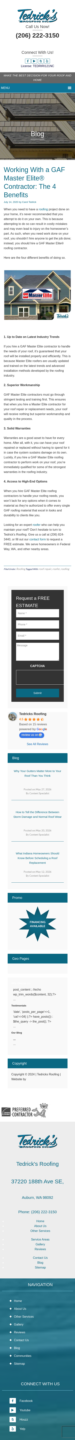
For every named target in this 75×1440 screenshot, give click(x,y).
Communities (22, 1355)
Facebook (21, 1401)
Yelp (17, 1429)
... (14, 1039)
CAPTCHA (37, 666)
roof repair (45, 568)
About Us (40, 1226)
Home (40, 1221)
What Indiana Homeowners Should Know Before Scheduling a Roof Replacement (37, 858)
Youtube (20, 1410)
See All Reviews (37, 744)
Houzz (19, 1419)
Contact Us (40, 1257)
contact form (37, 539)
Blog (40, 1262)
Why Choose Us (20, 983)
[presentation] (44, 677)
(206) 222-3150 (37, 35)
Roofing (20, 568)
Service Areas (40, 1239)
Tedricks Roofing (33, 714)
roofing (43, 209)
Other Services (40, 1230)
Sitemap (40, 1267)
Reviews (40, 1249)
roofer (37, 524)
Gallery (40, 1244)
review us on (32, 735)
